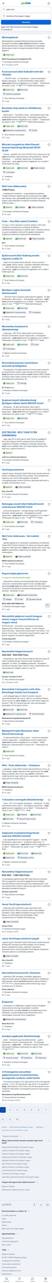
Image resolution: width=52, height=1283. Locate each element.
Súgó (4, 1219)
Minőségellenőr (10, 37)
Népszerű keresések (12, 1136)
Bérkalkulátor (7, 1274)
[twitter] (41, 1204)
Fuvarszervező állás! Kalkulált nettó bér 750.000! (22, 73)
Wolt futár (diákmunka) (14, 186)
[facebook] (34, 1204)
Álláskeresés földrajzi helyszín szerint (16, 1190)
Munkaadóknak (7, 1238)
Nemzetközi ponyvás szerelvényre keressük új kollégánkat (20, 364)
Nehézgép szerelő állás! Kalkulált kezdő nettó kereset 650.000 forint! (23, 505)
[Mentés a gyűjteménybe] (49, 37)
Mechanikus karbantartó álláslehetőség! (15, 328)
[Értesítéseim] (48, 3)
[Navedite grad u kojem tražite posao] (26, 16)
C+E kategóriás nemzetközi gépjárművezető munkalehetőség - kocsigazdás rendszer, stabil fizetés (21, 1075)
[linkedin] (47, 1204)
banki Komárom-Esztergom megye (14, 1164)
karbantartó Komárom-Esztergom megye (17, 1157)
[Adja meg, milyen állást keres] (26, 9)
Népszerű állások (8, 1186)
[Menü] (3, 3)
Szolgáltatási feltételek (11, 1261)
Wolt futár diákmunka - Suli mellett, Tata (20, 537)
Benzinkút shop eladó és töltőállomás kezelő (22, 109)
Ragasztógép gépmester (15, 573)
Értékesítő (7, 1002)
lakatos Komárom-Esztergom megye (15, 1167)
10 (17, 1119)
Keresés (26, 22)
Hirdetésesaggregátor (10, 1241)
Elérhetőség (6, 1222)
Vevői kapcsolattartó (13, 469)
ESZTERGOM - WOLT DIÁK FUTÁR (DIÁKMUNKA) (19, 434)
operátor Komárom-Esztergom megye (16, 1150)
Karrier (4, 1225)
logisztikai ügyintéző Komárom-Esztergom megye (20, 1177)
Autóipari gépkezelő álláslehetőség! (21, 1036)
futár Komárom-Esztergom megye (14, 1170)
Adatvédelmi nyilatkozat (11, 1264)
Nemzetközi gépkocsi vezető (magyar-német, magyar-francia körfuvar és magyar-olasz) (22, 619)
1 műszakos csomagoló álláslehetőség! (22, 799)
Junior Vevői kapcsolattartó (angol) (20, 938)
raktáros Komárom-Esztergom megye (16, 1154)
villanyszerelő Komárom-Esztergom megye (18, 1147)
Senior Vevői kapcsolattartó (16, 904)
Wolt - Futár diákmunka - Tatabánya (21, 765)
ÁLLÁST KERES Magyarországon (14, 1257)
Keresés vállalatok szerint (11, 1271)
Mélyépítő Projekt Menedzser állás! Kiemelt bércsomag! (20, 732)
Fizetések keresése (9, 1267)
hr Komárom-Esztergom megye (13, 1174)
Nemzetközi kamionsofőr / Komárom (21, 973)
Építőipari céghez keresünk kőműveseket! (16, 291)
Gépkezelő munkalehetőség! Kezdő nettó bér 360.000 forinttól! (20, 834)
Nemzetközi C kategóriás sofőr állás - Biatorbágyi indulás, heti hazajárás (22, 691)
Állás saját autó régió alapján (13, 1229)
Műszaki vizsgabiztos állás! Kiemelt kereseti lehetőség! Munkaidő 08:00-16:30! (21, 147)
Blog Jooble (6, 1245)
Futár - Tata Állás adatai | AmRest (20, 221)
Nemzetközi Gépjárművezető (17, 651)
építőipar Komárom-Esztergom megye (16, 1160)
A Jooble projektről (9, 1215)
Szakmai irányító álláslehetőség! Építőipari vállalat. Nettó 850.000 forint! (22, 402)
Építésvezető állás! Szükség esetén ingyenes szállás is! (20, 257)
